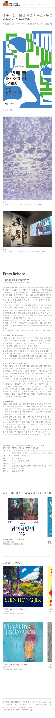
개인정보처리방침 (39, 702)
